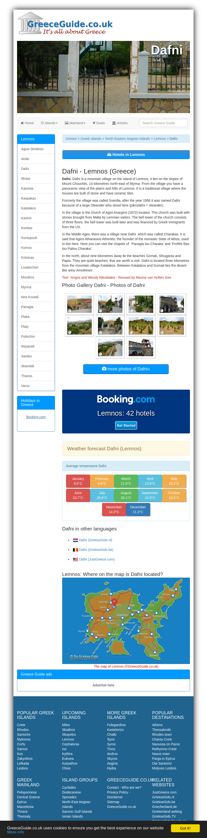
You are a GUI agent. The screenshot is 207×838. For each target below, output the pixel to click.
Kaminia (27, 188)
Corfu (21, 744)
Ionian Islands (72, 816)
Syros (111, 744)
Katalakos (28, 208)
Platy (25, 327)
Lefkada (23, 763)
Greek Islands (90, 139)
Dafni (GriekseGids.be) (93, 550)
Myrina (26, 287)
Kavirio (26, 218)
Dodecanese (71, 792)
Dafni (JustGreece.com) (94, 559)
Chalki (111, 734)
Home (27, 123)
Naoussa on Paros (166, 744)
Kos (20, 754)
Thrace (22, 811)
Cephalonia (70, 744)
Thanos (26, 376)
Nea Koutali (29, 297)
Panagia (27, 307)
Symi (111, 739)
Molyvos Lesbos (164, 768)
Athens (157, 725)
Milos (66, 725)
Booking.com (36, 417)
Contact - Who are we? (124, 787)
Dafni (25, 169)
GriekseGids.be (163, 802)
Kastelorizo (115, 730)
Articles (120, 123)
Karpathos (70, 763)
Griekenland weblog (167, 811)
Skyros (112, 759)
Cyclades (69, 787)
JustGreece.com (164, 792)
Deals (99, 123)
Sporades (69, 797)
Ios (64, 749)
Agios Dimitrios (32, 149)
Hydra (111, 768)
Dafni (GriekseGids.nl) (92, 540)
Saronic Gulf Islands (77, 811)
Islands (49, 123)
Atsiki (25, 159)
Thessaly (23, 816)
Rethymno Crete (164, 749)
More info (15, 833)
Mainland (75, 123)
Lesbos (22, 768)
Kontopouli (29, 238)
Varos (25, 386)
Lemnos (160, 139)
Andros (112, 754)
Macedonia (25, 807)
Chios (66, 768)
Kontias (26, 228)
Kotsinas (27, 257)
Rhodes (23, 730)
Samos (22, 749)
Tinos (111, 749)
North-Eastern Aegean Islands (127, 139)
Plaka (25, 317)
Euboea (68, 759)
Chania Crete (162, 739)
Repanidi (27, 346)
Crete (21, 725)
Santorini (23, 734)
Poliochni (28, 336)
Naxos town (161, 754)
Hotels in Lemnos (126, 154)
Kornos (26, 248)
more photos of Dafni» (126, 368)
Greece (71, 139)
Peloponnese (27, 792)
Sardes (26, 356)
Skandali (27, 366)
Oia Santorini (162, 763)
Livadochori (29, 267)
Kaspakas (28, 198)
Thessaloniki (161, 730)
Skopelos (69, 734)
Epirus (22, 802)
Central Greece (28, 797)
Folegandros (116, 725)
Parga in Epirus (163, 759)
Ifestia (25, 178)
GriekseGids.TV (164, 816)
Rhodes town (162, 734)
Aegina (112, 763)
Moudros (27, 277)
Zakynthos (25, 759)
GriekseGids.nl (163, 797)
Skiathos (68, 730)
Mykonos (23, 739)
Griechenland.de (164, 807)
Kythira (67, 754)
